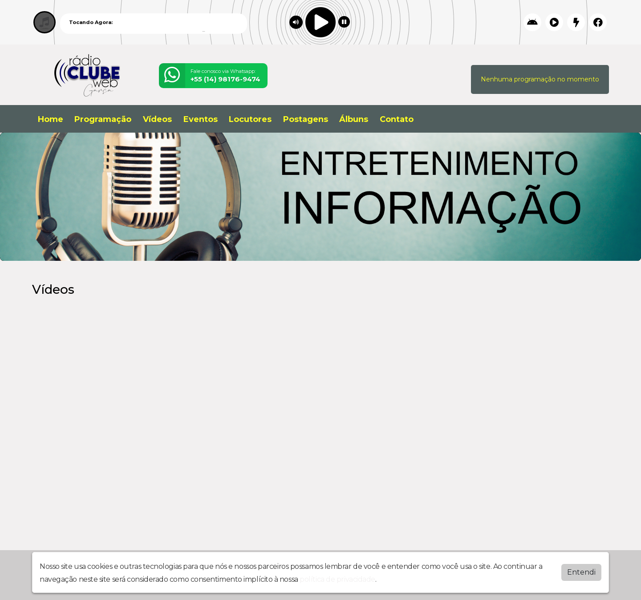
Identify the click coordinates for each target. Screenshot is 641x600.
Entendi (581, 572)
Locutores (250, 119)
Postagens (305, 119)
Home (50, 119)
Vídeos (157, 119)
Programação (102, 119)
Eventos (200, 119)
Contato (397, 119)
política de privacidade (337, 579)
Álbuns (353, 119)
